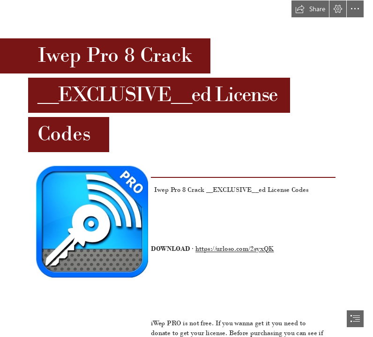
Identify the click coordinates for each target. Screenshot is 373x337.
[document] (186, 168)
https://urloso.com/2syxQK (234, 248)
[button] (310, 8)
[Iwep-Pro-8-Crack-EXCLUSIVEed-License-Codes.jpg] (92, 221)
